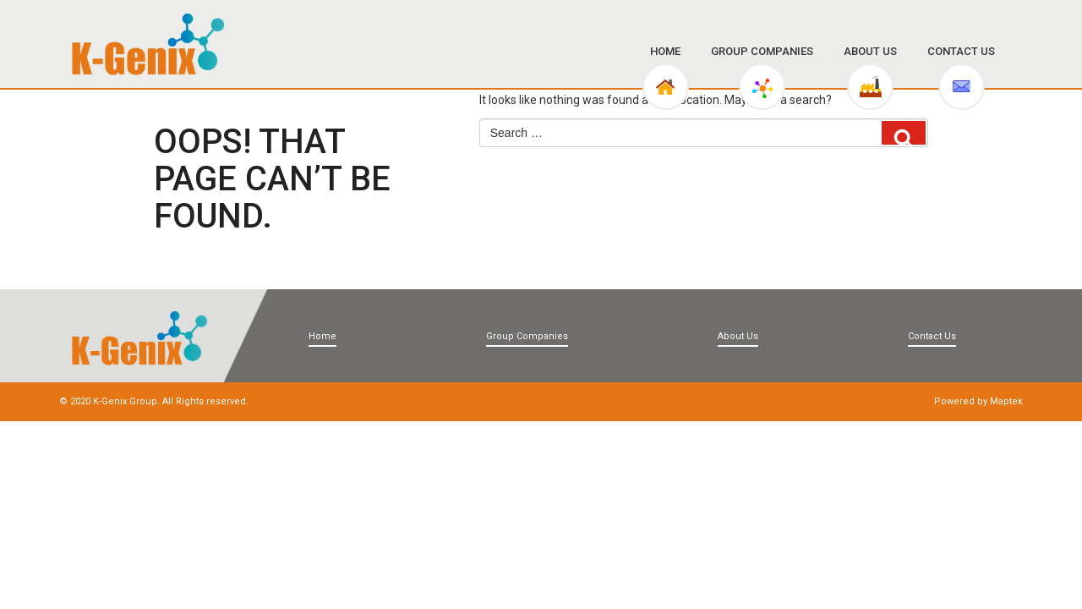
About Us (870, 51)
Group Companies (762, 51)
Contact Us (961, 51)
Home (665, 51)
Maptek (1006, 401)
